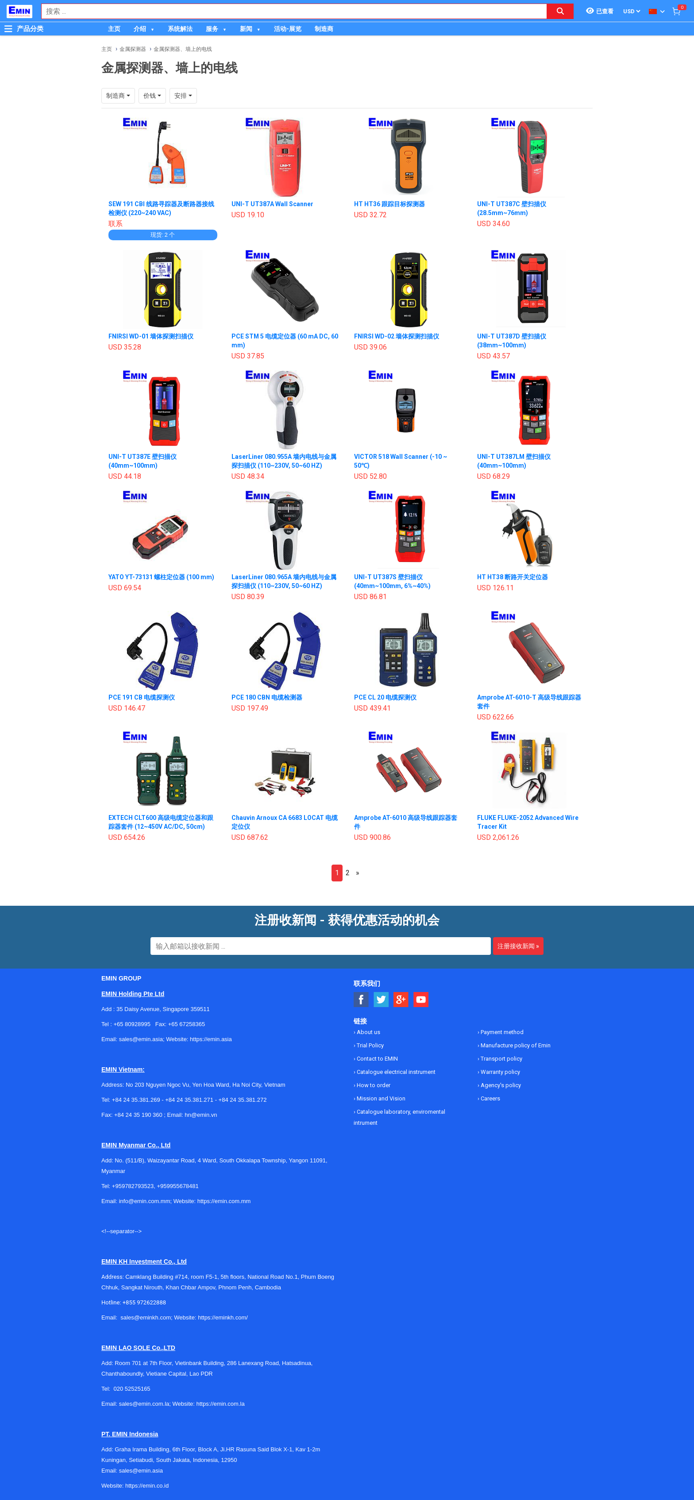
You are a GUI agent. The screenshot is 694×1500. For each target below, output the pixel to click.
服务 (212, 28)
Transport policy (500, 1058)
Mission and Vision (380, 1098)
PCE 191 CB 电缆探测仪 (141, 697)
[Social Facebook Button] (361, 1000)
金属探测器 (133, 49)
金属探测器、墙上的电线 (183, 49)
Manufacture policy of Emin (515, 1045)
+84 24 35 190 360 (138, 1115)
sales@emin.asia (141, 1470)
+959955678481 (177, 1186)
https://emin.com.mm (224, 1201)
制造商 (324, 28)
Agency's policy (500, 1085)
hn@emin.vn (201, 1115)
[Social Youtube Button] (421, 1000)
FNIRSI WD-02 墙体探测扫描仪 (396, 336)
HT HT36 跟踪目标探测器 (389, 204)
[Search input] (289, 11)
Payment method (501, 1032)
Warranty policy (499, 1072)
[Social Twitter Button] (381, 1000)
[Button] (8, 28)
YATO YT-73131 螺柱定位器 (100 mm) (161, 577)
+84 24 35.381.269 (136, 1099)
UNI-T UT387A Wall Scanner (272, 204)
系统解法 (180, 28)
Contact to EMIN (376, 1058)
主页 (114, 28)
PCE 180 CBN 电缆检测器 (266, 697)
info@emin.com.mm (144, 1201)
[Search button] (560, 11)
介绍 (140, 28)
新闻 (246, 28)
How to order (372, 1085)
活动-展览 (287, 28)
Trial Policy (369, 1045)
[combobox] (289, 11)
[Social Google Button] (401, 1000)
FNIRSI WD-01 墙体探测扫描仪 (150, 336)
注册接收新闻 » (518, 946)
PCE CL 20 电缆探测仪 (385, 697)
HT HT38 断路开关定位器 (512, 577)
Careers (489, 1098)
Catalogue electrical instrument (395, 1072)
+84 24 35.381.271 (189, 1099)
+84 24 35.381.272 (243, 1099)
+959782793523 (133, 1186)
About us (367, 1032)
